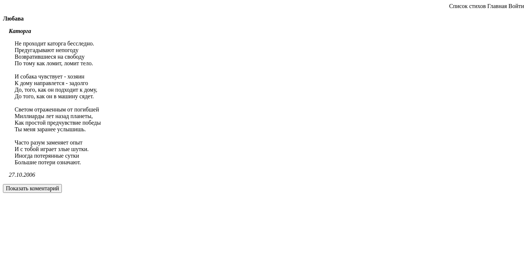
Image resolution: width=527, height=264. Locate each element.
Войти (516, 6)
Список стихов (467, 6)
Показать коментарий (32, 188)
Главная (497, 6)
